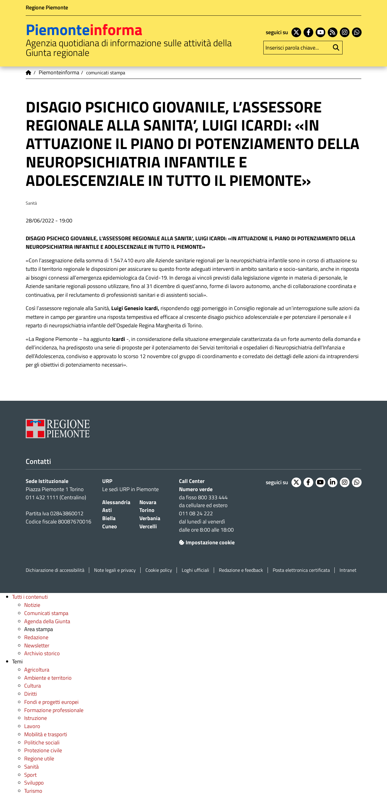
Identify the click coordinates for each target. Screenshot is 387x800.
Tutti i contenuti (30, 597)
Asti (107, 510)
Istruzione (35, 718)
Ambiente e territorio (48, 678)
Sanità (31, 767)
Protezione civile (43, 750)
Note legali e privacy (115, 570)
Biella (108, 518)
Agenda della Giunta (47, 621)
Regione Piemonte (47, 7)
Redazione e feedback (241, 570)
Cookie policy (158, 570)
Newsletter (36, 645)
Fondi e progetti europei (51, 702)
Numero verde (196, 489)
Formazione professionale (53, 710)
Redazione (36, 637)
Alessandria (116, 502)
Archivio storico (42, 653)
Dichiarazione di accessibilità (55, 570)
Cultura (32, 686)
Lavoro (32, 726)
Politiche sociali (42, 742)
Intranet (348, 570)
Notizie (32, 605)
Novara (147, 502)
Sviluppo (34, 783)
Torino (146, 510)
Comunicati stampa (46, 613)
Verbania (149, 518)
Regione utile (39, 758)
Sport (30, 775)
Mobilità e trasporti (45, 734)
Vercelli (148, 526)
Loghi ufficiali (195, 570)
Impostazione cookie (207, 542)
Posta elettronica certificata (301, 570)
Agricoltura (36, 670)
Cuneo (109, 526)
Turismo (33, 791)
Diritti (30, 694)
